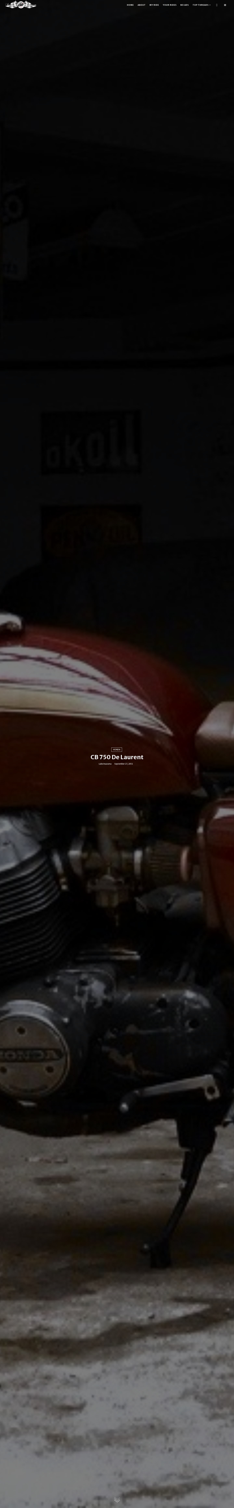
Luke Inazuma (105, 764)
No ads (184, 5)
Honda (116, 749)
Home (130, 5)
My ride (154, 5)
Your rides (169, 5)
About (142, 5)
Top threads (200, 5)
